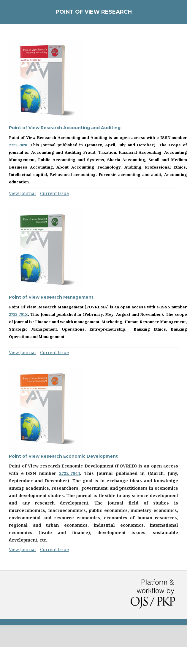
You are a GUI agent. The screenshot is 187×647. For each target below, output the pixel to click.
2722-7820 (18, 145)
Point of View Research (94, 12)
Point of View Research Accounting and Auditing (65, 127)
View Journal (22, 193)
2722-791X (18, 314)
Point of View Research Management (51, 297)
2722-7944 (69, 473)
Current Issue (54, 193)
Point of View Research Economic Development (63, 456)
